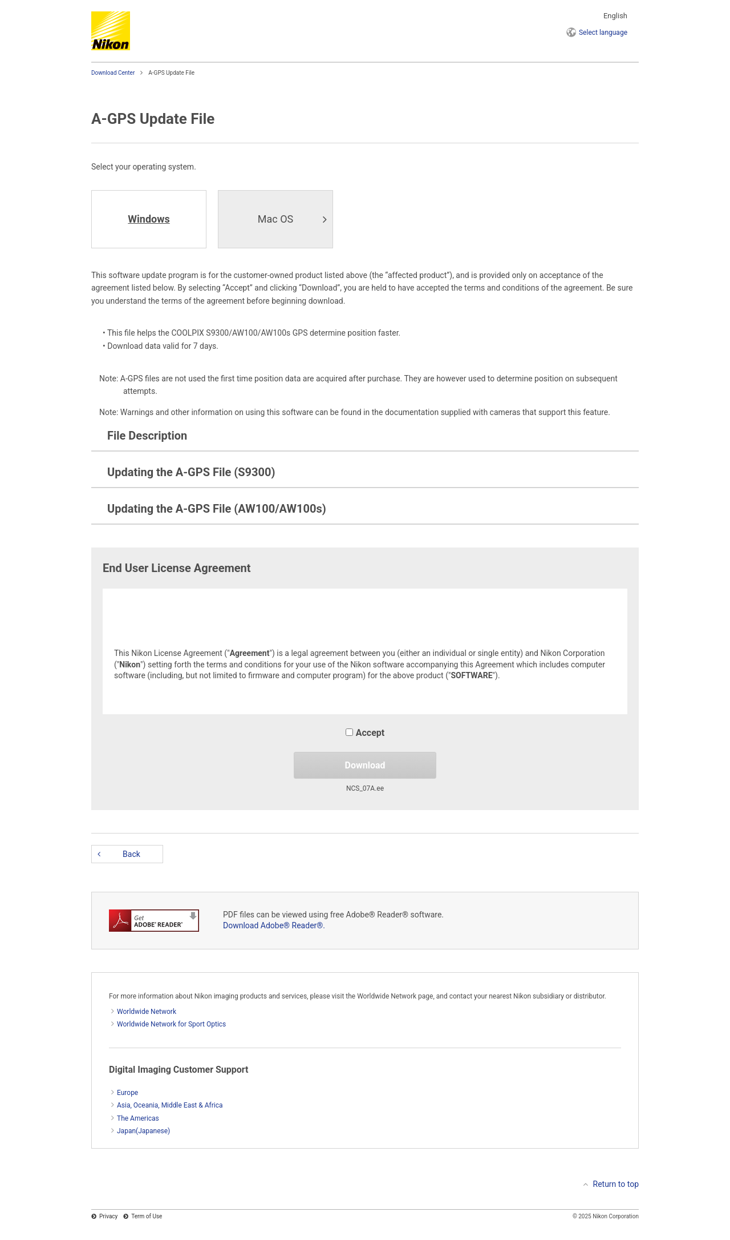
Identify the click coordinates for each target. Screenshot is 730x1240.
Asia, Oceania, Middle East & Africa (170, 1105)
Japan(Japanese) (143, 1131)
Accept (365, 732)
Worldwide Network (146, 1012)
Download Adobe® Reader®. (274, 925)
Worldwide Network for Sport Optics (171, 1024)
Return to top (616, 1184)
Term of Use (146, 1216)
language (603, 32)
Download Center (113, 73)
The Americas (138, 1118)
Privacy (108, 1216)
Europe (127, 1093)
